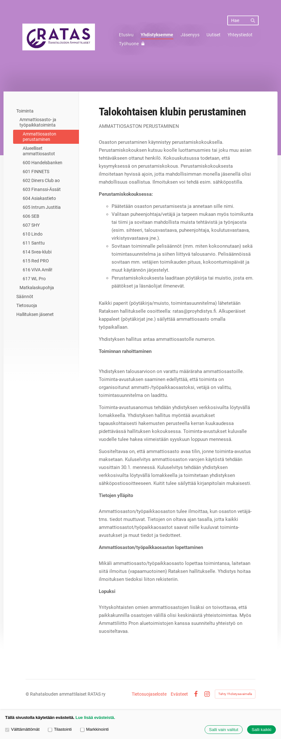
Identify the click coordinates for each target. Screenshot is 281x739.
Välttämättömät (22, 729)
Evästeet (179, 694)
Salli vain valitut (223, 729)
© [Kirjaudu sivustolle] (28, 694)
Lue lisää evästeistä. (95, 717)
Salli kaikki (261, 729)
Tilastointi (60, 729)
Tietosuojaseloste (149, 694)
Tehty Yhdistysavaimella (235, 694)
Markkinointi (94, 729)
